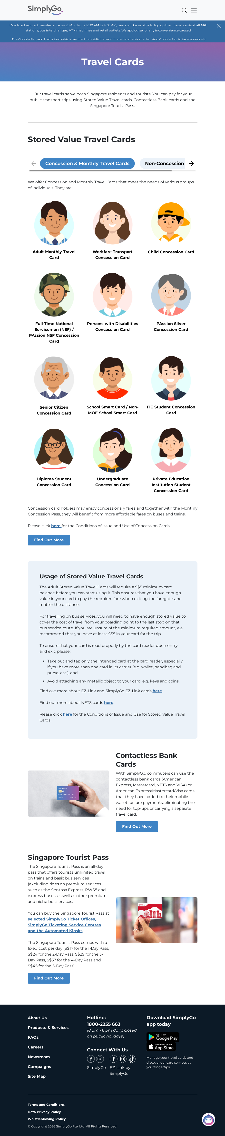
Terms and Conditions (46, 1104)
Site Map (37, 1076)
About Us (37, 1018)
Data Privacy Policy (44, 1112)
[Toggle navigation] (192, 10)
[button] (191, 164)
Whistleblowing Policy (47, 1119)
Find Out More (49, 540)
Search (184, 10)
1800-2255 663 (103, 1024)
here (56, 526)
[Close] (219, 25)
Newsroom (39, 1057)
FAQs (33, 1037)
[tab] (87, 163)
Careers (36, 1047)
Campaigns (39, 1066)
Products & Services (48, 1027)
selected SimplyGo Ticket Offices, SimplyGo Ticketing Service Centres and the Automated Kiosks (64, 925)
